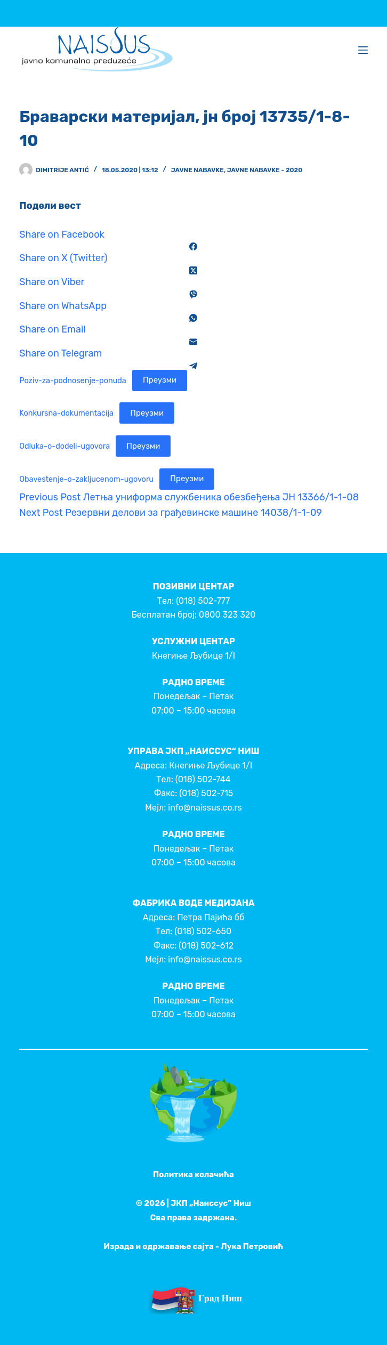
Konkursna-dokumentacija (66, 413)
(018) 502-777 (203, 601)
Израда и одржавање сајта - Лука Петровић (193, 1246)
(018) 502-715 (206, 793)
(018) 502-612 (206, 946)
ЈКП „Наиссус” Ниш (211, 1203)
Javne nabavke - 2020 (264, 170)
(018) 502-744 (203, 779)
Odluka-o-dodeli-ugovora (64, 446)
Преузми (159, 380)
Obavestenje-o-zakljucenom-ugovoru (86, 478)
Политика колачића (193, 1174)
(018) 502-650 (202, 931)
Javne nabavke (197, 170)
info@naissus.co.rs (204, 808)
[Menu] (363, 50)
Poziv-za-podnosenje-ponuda (72, 380)
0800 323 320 (227, 615)
